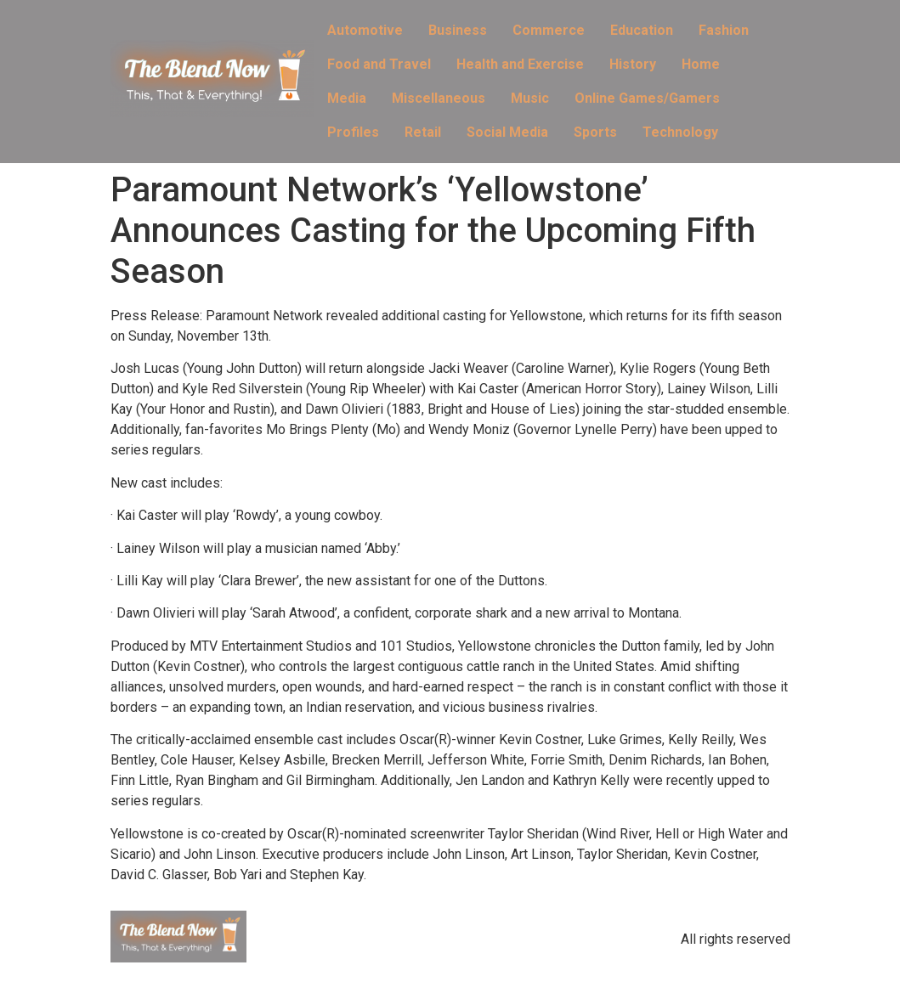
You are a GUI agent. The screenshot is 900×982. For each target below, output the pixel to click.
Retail (423, 132)
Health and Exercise (520, 64)
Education (641, 30)
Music (530, 98)
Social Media (507, 132)
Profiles (353, 132)
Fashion (724, 30)
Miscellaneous (438, 98)
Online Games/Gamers (647, 98)
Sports (595, 132)
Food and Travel (379, 64)
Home (701, 64)
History (632, 64)
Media (346, 98)
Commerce (548, 30)
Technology (680, 132)
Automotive (365, 30)
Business (457, 30)
